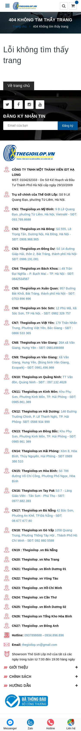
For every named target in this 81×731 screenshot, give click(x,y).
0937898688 (33, 635)
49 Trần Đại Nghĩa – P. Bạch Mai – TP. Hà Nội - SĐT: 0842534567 (43, 274)
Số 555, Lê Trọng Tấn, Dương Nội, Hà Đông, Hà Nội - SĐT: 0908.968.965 (41, 234)
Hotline (50, 724)
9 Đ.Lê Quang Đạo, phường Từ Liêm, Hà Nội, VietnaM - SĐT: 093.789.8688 (44, 214)
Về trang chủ (19, 85)
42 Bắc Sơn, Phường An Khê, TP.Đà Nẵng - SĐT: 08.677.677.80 (43, 515)
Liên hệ (70, 724)
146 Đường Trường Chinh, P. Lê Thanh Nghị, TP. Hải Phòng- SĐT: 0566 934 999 (44, 416)
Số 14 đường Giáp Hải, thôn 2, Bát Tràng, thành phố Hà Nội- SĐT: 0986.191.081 (44, 254)
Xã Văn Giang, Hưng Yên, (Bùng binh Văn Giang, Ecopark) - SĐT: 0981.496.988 (41, 362)
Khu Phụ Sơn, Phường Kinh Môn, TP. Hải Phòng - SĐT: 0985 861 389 (44, 436)
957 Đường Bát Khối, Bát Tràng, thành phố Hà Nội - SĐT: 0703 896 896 (44, 293)
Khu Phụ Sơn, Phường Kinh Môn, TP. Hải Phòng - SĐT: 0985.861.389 (44, 397)
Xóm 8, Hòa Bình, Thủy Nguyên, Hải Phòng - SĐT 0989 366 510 (44, 456)
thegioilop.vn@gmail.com (39, 644)
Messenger (10, 724)
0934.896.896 (54, 635)
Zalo (30, 724)
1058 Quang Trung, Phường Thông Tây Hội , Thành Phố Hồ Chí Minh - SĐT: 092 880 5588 (44, 535)
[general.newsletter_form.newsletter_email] (40, 125)
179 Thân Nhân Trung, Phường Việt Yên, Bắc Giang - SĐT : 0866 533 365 (44, 328)
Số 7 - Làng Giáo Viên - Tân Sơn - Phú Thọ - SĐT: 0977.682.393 (42, 496)
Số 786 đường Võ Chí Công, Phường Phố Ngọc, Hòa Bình (43, 476)
